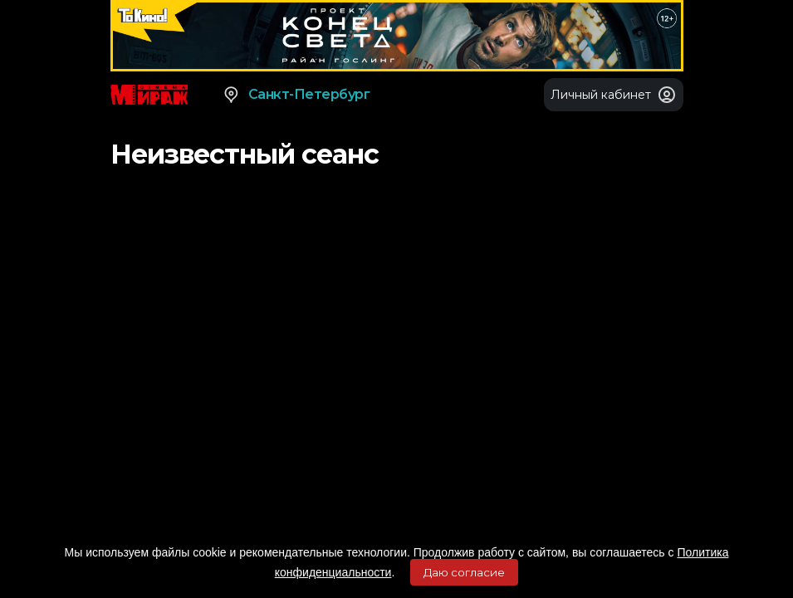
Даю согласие (464, 572)
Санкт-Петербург (296, 95)
